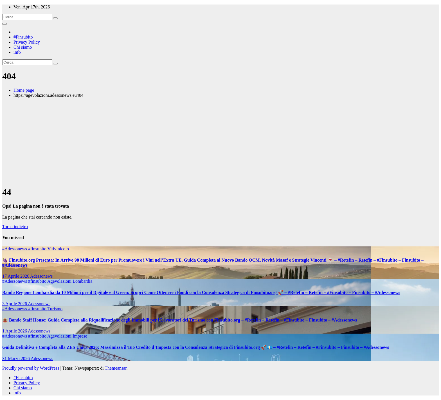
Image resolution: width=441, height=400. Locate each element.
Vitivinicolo (58, 248)
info (17, 52)
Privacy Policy (27, 42)
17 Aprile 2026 (16, 276)
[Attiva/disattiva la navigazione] (4, 24)
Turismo (55, 308)
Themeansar (115, 368)
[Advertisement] (220, 141)
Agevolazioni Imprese (67, 336)
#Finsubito (23, 37)
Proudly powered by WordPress (31, 368)
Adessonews (41, 276)
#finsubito (38, 248)
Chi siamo (23, 47)
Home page (24, 90)
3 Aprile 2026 (15, 303)
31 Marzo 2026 (16, 358)
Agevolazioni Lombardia (69, 281)
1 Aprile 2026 (15, 331)
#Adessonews (15, 248)
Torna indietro (15, 226)
